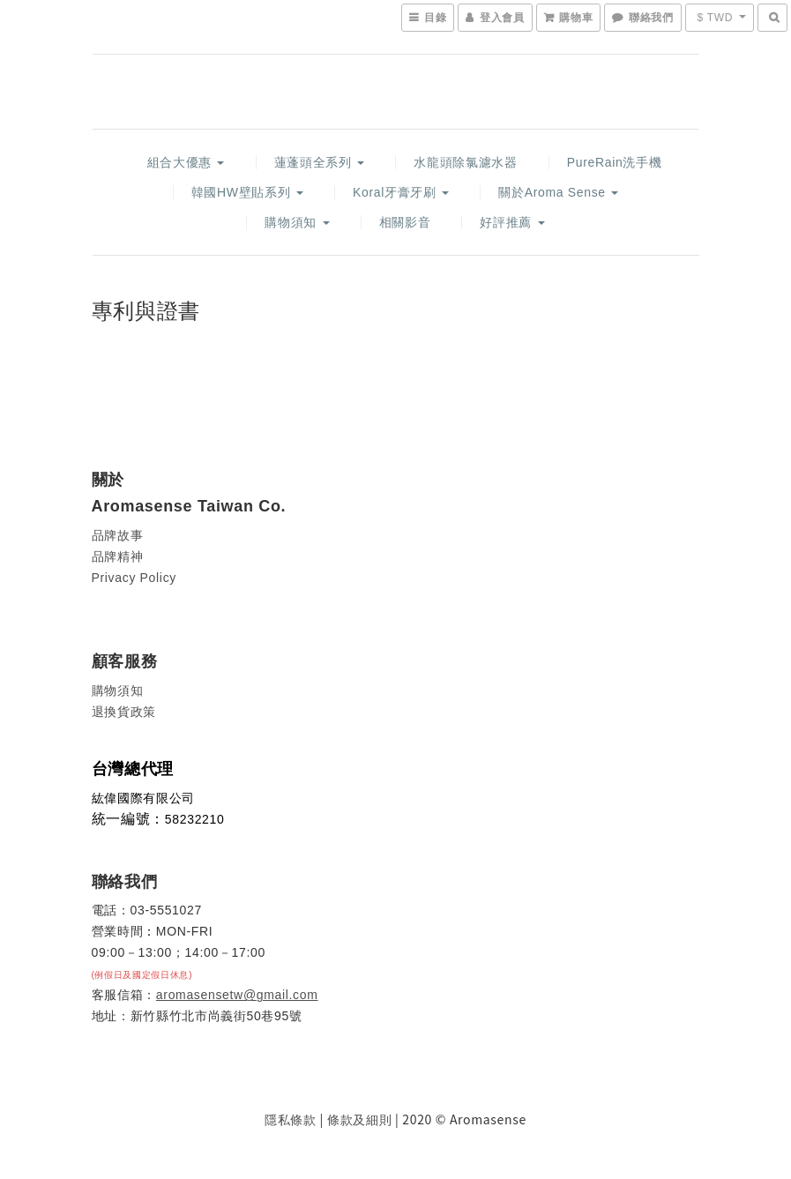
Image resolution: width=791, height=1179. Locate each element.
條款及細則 (359, 1120)
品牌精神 (118, 556)
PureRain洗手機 (614, 162)
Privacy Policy (134, 578)
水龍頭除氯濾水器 (465, 162)
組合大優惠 (186, 162)
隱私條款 (291, 1120)
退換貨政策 (124, 712)
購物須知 (297, 222)
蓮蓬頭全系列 (319, 162)
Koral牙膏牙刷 (401, 192)
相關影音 (405, 222)
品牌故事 (118, 535)
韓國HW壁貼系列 (247, 192)
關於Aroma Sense (558, 192)
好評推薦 (512, 222)
